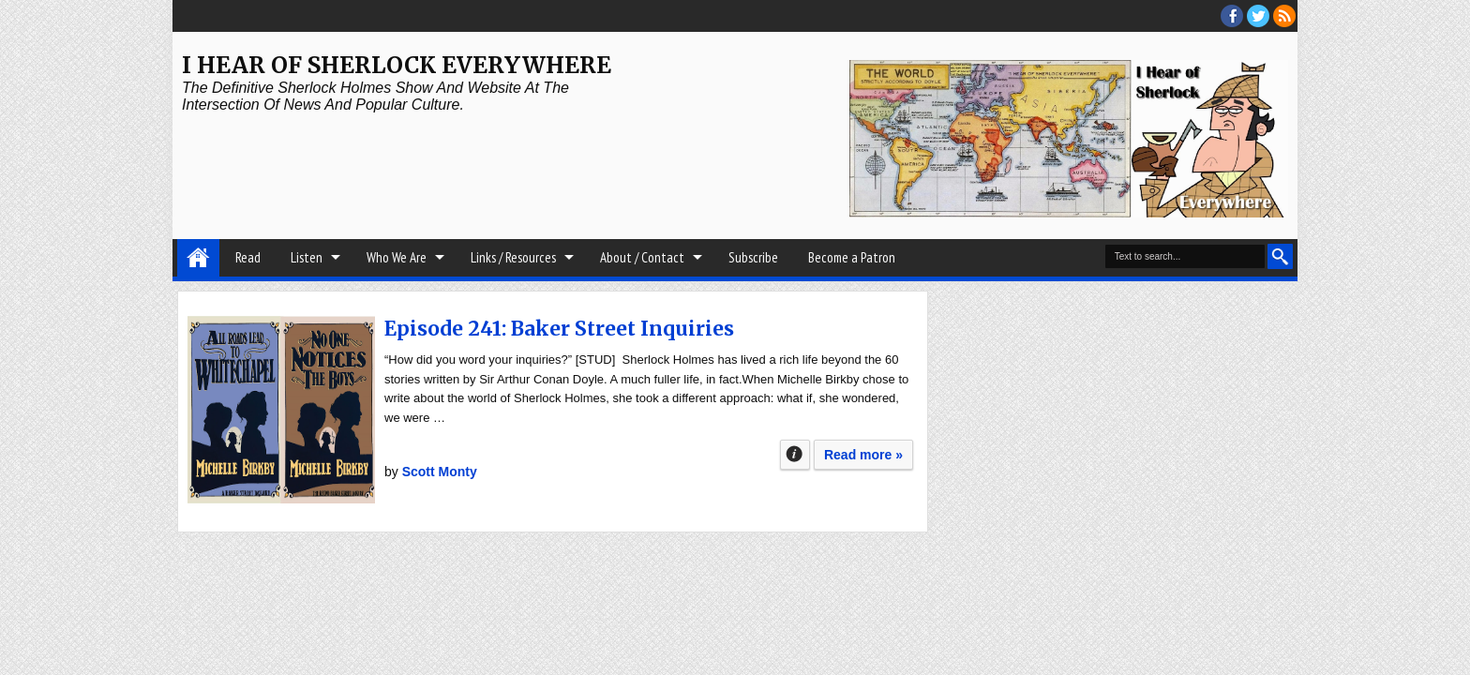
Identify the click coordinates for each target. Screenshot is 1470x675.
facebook (1232, 16)
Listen (306, 257)
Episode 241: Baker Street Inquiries (559, 328)
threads (1258, 16)
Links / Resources (513, 257)
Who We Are (397, 257)
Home (198, 258)
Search (1280, 256)
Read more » (863, 454)
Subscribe (753, 257)
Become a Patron (851, 257)
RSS (1284, 16)
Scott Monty (439, 471)
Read (248, 257)
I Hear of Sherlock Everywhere (396, 65)
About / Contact (642, 257)
